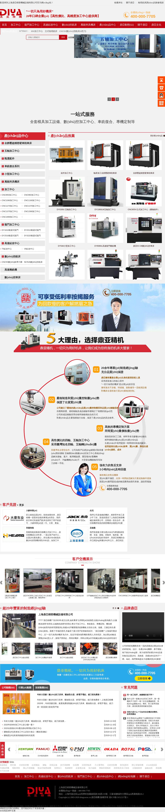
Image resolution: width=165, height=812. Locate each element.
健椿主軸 (27, 756)
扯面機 (76, 765)
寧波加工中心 (94, 806)
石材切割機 (112, 765)
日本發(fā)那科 (44, 756)
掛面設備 (53, 765)
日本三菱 (62, 756)
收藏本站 (118, 3)
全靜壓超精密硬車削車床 (18, 143)
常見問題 (131, 687)
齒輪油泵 (149, 768)
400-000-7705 (142, 16)
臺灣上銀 (96, 756)
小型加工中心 (12, 174)
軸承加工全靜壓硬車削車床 (105, 173)
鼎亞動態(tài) (127, 24)
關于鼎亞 (130, 3)
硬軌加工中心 (42, 806)
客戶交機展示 (82, 559)
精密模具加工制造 (121, 768)
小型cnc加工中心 (108, 806)
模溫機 (159, 768)
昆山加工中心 (81, 806)
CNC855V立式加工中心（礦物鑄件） (144, 209)
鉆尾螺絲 (35, 765)
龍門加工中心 (31, 24)
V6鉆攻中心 (29, 249)
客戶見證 (9, 505)
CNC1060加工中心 (10, 200)
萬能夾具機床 (88, 24)
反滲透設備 (80, 768)
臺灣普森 (147, 756)
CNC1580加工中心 (32, 211)
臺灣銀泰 (79, 756)
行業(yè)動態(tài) (25, 688)
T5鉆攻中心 (7, 249)
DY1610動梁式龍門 (10, 230)
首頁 (4, 24)
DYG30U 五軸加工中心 (67, 209)
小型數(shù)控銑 (136, 806)
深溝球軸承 (86, 765)
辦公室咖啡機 (137, 765)
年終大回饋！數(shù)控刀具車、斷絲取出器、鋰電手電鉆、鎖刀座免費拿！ (69, 694)
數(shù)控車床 (12, 277)
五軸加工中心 (12, 150)
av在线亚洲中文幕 (8, 811)
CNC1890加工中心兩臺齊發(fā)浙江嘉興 (135, 596)
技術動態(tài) (41, 687)
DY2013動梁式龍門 (32, 230)
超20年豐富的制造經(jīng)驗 (24, 608)
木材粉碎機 (24, 765)
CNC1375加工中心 (10, 211)
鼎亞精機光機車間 (114, 658)
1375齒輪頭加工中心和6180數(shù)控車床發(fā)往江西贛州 (103, 597)
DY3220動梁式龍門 (32, 235)
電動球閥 (16, 768)
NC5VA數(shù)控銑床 (33, 262)
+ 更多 (20, 505)
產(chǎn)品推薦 (63, 136)
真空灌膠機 (65, 765)
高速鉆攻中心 (50, 24)
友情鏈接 (4, 762)
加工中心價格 (18, 806)
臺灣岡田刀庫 (113, 756)
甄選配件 (9, 158)
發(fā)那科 (124, 765)
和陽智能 (30, 528)
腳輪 (44, 765)
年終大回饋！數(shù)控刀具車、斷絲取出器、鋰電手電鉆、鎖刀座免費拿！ (35, 721)
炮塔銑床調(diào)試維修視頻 (151, 3)
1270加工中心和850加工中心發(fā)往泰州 (71, 597)
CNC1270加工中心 (10, 206)
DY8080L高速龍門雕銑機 (105, 246)
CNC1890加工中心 (10, 217)
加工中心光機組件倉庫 (45, 658)
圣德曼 (93, 528)
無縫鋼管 (69, 768)
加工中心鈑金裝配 (68, 658)
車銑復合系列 (12, 166)
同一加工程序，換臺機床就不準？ (140, 695)
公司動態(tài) (8, 687)
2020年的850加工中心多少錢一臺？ (19, 725)
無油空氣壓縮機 (44, 768)
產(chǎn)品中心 (107, 24)
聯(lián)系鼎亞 (9, 31)
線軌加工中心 (55, 806)
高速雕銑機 (11, 269)
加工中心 (16, 24)
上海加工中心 (68, 806)
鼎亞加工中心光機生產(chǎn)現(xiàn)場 (91, 659)
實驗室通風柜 (105, 768)
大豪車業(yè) (31, 510)
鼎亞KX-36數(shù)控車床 (143, 246)
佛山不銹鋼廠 (29, 768)
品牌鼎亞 (131, 608)
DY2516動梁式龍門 (10, 235)
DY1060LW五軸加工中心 (105, 209)
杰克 (92, 510)
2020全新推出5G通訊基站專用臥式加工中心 (23, 728)
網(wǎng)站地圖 (126, 776)
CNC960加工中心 (31, 195)
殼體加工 (58, 768)
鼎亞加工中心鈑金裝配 (22, 658)
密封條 (13, 765)
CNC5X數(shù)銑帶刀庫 (12, 262)
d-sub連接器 (151, 765)
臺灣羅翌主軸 (130, 756)
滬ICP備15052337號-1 (118, 797)
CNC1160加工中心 (32, 200)
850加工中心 (30, 806)
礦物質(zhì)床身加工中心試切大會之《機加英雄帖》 (26, 732)
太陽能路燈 (137, 768)
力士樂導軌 (99, 765)
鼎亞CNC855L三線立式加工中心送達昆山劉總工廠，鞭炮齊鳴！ (39, 597)
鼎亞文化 (156, 24)
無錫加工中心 (122, 806)
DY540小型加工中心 (66, 246)
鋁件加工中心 (66, 173)
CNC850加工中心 (9, 195)
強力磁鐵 (92, 768)
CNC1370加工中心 (32, 206)
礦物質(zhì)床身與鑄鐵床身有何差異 (19, 735)
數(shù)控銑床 (69, 24)
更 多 (114, 608)
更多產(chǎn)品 (156, 136)
